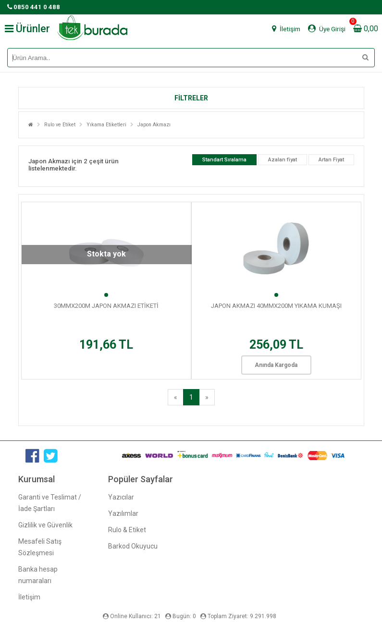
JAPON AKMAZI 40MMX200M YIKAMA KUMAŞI (276, 305)
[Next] (207, 397)
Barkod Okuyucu (133, 546)
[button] (191, 98)
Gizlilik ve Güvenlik (45, 525)
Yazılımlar (123, 513)
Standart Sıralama (224, 160)
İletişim (29, 597)
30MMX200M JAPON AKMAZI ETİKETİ (106, 305)
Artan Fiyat (331, 160)
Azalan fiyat (282, 160)
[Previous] (176, 397)
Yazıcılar (121, 497)
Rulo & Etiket (127, 530)
